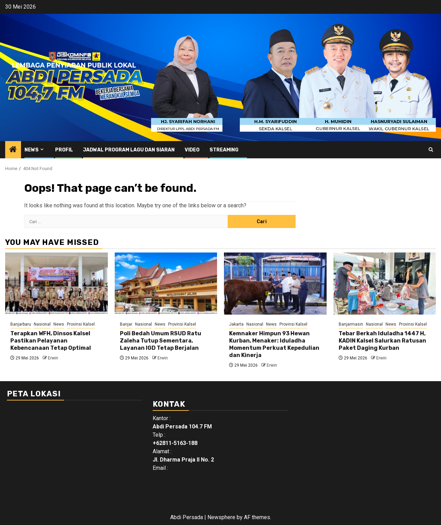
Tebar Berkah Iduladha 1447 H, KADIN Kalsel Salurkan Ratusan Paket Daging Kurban (382, 340)
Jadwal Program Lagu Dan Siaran (129, 150)
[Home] (13, 150)
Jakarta (236, 324)
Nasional (42, 324)
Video (192, 150)
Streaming (223, 150)
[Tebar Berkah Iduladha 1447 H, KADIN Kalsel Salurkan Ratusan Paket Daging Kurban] (385, 283)
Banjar (126, 324)
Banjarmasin (351, 324)
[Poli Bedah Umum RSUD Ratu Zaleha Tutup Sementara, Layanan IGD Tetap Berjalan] (166, 283)
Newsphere (221, 517)
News (31, 150)
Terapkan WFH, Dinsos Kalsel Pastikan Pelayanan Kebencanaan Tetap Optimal (50, 340)
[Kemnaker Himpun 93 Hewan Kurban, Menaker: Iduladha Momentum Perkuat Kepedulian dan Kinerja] (275, 283)
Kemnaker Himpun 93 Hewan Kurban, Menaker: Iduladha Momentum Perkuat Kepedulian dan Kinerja (274, 344)
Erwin (53, 358)
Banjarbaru (20, 324)
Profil (64, 150)
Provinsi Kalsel (81, 324)
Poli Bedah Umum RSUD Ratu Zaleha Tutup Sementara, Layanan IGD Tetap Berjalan (160, 340)
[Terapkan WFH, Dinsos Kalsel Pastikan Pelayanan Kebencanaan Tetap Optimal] (56, 283)
